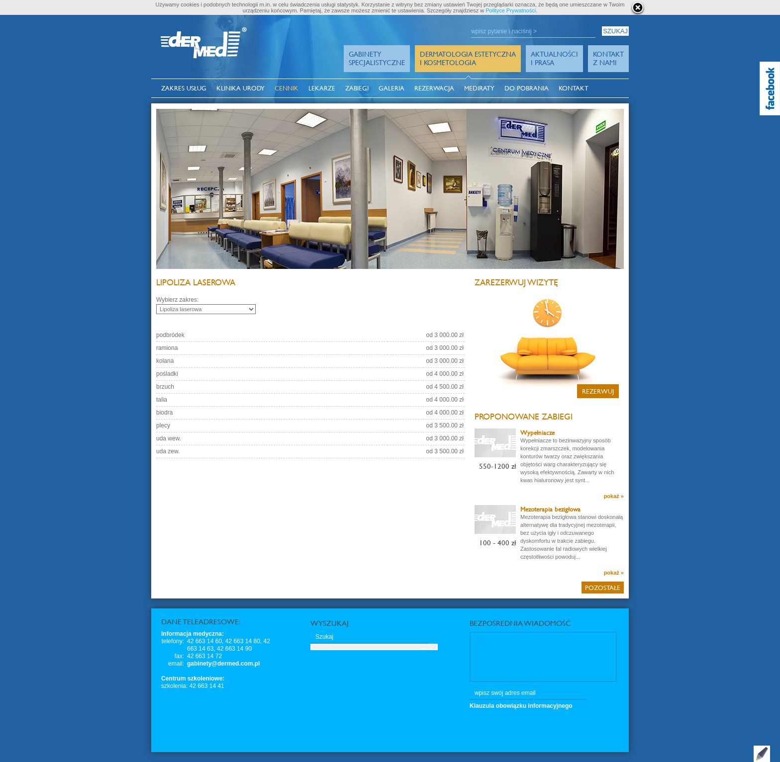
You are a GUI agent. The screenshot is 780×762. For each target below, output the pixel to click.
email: (176, 663)
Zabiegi (357, 88)
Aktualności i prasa (554, 58)
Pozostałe (602, 587)
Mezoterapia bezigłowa (550, 509)
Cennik (286, 88)
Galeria (391, 88)
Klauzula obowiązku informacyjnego (521, 705)
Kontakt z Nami (608, 58)
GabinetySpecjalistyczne (377, 58)
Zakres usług (183, 88)
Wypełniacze (537, 432)
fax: (179, 656)
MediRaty (479, 88)
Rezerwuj (598, 391)
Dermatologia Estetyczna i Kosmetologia (468, 58)
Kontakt (573, 88)
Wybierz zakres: (177, 299)
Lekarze (321, 88)
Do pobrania (526, 88)
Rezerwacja (434, 88)
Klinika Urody (240, 88)
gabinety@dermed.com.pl (223, 663)
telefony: (173, 641)
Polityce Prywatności (511, 10)
